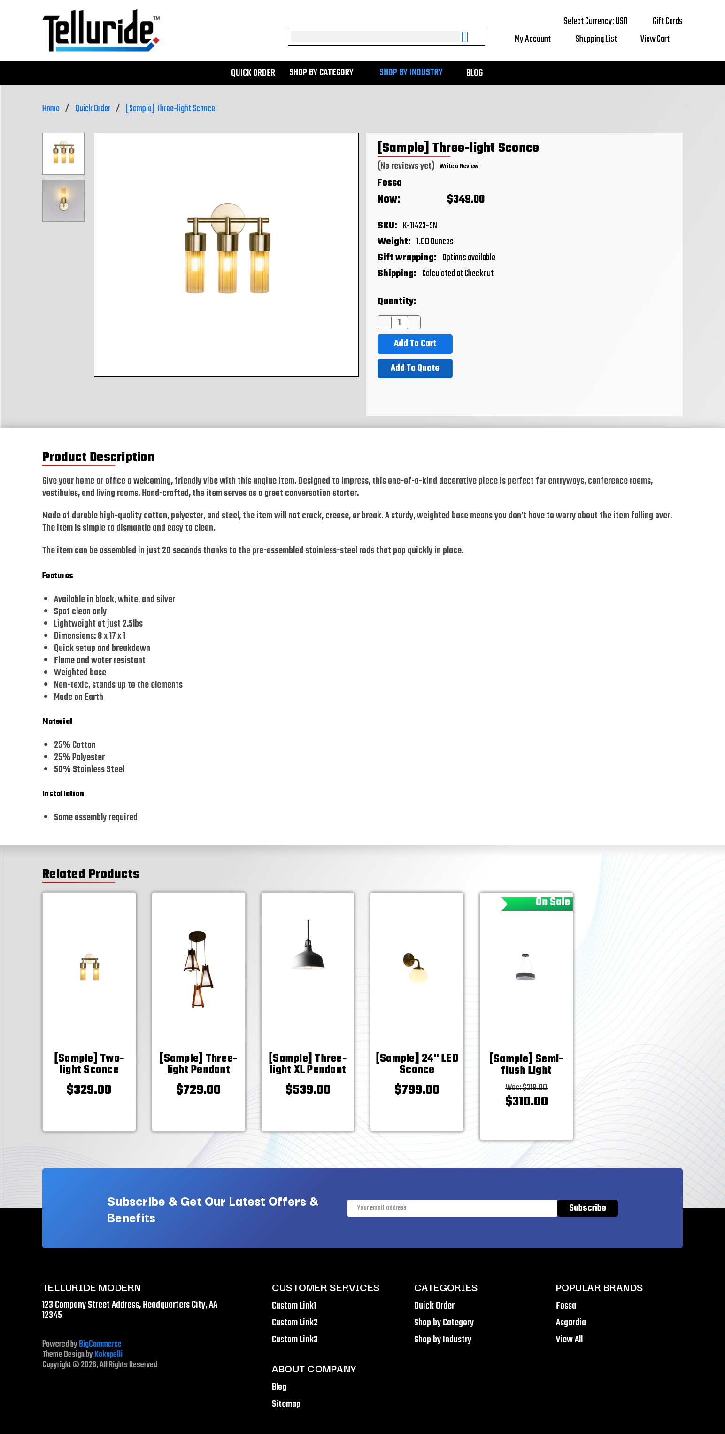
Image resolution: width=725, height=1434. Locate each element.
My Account (539, 39)
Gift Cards (668, 21)
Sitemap (286, 1404)
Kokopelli (108, 1355)
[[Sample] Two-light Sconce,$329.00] (89, 1064)
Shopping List (602, 39)
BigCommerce (100, 1344)
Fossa (390, 183)
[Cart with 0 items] (661, 39)
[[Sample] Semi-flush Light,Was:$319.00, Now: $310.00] (526, 1065)
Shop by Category (326, 72)
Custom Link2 (295, 1323)
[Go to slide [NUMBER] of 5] (34, 992)
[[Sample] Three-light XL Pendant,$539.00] (308, 1064)
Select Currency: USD (602, 21)
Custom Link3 (295, 1339)
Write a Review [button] (459, 166)
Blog (474, 73)
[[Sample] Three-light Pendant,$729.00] (198, 1064)
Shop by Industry (415, 72)
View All (569, 1339)
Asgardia (571, 1323)
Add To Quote (415, 368)
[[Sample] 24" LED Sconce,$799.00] (417, 1064)
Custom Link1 (294, 1306)
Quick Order (253, 73)
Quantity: (397, 301)
